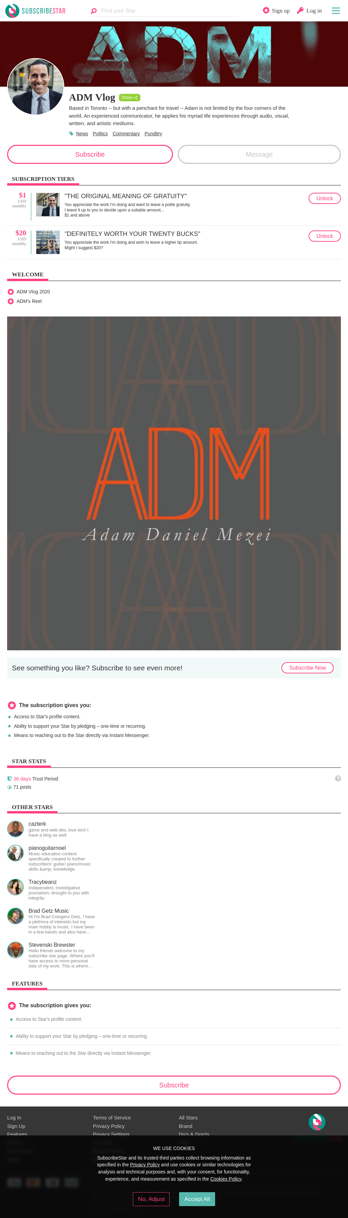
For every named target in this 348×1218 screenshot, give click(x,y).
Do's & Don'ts (194, 1134)
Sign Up (16, 1126)
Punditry (153, 133)
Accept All (197, 1199)
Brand (185, 1126)
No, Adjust (151, 1199)
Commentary (126, 133)
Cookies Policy (226, 1179)
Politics (100, 133)
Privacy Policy (109, 1126)
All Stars (188, 1117)
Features (17, 1134)
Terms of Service (112, 1117)
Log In (14, 1117)
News (82, 133)
